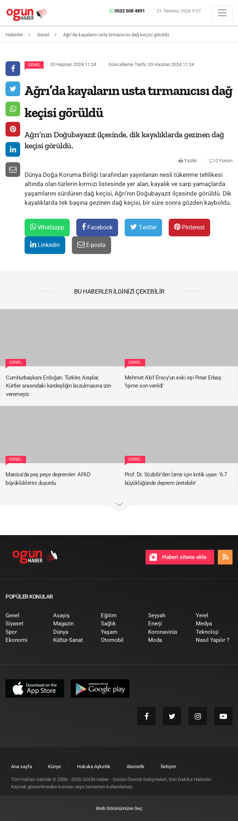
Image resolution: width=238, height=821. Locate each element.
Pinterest (189, 227)
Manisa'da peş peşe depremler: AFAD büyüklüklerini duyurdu (48, 478)
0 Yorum (220, 160)
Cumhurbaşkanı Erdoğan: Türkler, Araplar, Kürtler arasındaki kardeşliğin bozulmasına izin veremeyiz (58, 385)
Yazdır (188, 160)
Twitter (143, 227)
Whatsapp (47, 227)
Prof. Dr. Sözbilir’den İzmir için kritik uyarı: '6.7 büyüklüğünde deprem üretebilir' (176, 478)
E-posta (91, 244)
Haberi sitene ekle (178, 557)
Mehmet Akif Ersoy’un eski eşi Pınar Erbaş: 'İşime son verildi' (173, 381)
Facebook (97, 227)
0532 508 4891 (127, 11)
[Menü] (222, 13)
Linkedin (45, 244)
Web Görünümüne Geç (119, 808)
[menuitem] (24, 615)
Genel (34, 64)
